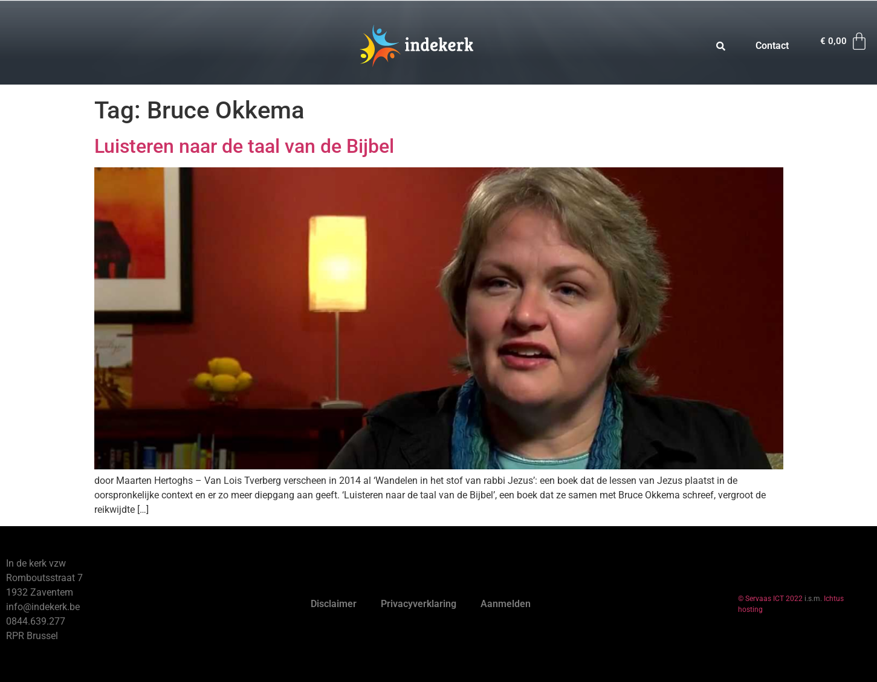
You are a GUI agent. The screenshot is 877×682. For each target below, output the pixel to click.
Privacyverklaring (418, 604)
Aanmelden (506, 604)
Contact (772, 45)
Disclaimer (334, 604)
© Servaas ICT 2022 (770, 598)
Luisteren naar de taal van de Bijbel (244, 146)
